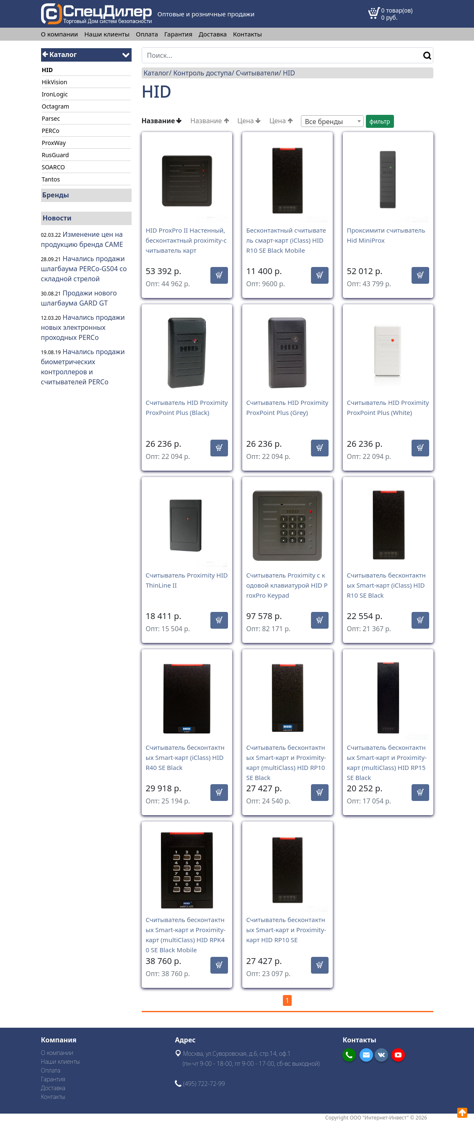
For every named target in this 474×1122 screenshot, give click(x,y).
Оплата (147, 34)
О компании (59, 34)
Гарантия (178, 34)
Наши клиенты (107, 34)
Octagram (56, 106)
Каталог (59, 54)
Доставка (213, 34)
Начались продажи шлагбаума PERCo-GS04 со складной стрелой (84, 268)
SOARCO (53, 167)
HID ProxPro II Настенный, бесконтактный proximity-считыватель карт (186, 240)
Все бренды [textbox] (324, 121)
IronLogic (55, 94)
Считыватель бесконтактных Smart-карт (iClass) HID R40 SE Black (185, 757)
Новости (57, 218)
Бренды (55, 195)
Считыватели (257, 73)
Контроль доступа (202, 73)
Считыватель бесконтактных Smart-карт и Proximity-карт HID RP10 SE (286, 929)
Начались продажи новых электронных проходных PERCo (83, 327)
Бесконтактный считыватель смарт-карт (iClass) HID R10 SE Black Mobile (286, 240)
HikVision (54, 82)
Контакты (247, 34)
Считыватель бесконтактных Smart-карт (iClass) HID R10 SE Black (386, 585)
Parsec (51, 118)
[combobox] (332, 121)
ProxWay (54, 143)
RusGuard (55, 155)
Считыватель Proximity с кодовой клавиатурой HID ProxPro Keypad (287, 585)
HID (289, 73)
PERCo (51, 131)
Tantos (51, 179)
